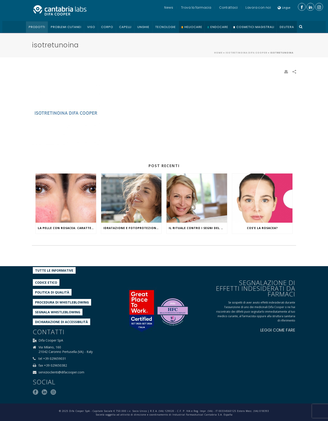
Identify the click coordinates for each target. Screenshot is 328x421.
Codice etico (46, 282)
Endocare (219, 27)
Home (218, 52)
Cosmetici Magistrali (255, 27)
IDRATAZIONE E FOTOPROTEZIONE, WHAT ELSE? (132, 228)
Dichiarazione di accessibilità (61, 322)
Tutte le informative (54, 270)
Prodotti (37, 27)
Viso (91, 27)
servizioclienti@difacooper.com (61, 372)
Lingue (284, 8)
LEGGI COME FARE (277, 330)
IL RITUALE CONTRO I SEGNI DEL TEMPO (198, 228)
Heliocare (193, 27)
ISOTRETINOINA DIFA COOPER (246, 52)
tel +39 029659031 (52, 359)
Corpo (107, 27)
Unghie (143, 27)
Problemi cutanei (66, 27)
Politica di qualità (52, 292)
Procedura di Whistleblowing (62, 302)
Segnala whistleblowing (57, 312)
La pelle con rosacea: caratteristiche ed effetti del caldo (67, 228)
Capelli (125, 27)
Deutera (287, 27)
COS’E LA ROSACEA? (262, 228)
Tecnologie (165, 27)
